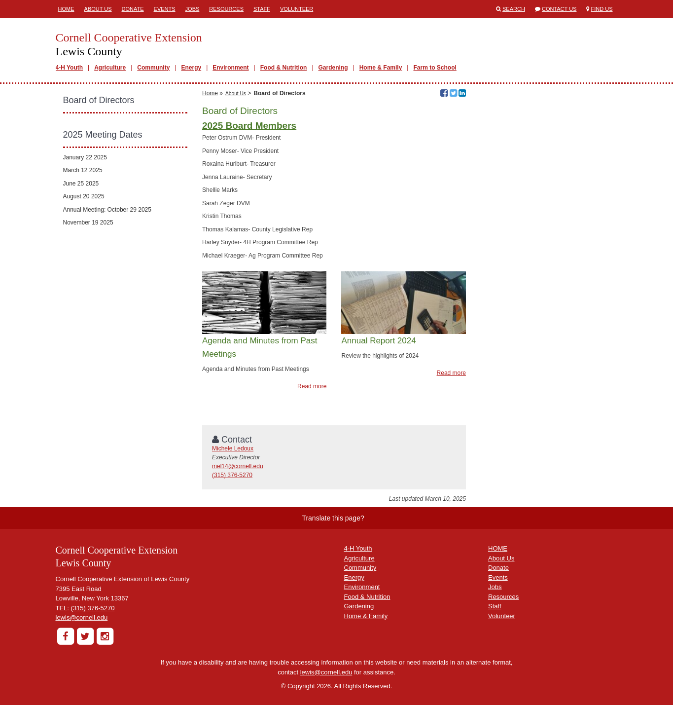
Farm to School (434, 67)
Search (513, 9)
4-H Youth (69, 67)
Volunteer (296, 9)
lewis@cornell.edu (82, 617)
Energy (191, 67)
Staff (261, 9)
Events (165, 9)
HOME (497, 548)
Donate (133, 9)
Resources (226, 9)
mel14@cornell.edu (237, 466)
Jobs (192, 9)
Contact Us (559, 9)
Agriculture (110, 67)
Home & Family (380, 67)
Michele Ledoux (232, 448)
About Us (98, 9)
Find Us (602, 9)
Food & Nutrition (283, 67)
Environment (230, 67)
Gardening (333, 67)
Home (66, 9)
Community (153, 67)
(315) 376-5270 (232, 475)
